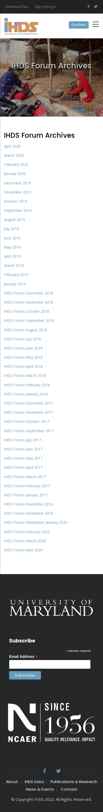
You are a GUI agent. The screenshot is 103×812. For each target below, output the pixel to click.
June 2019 (12, 238)
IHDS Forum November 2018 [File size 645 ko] (28, 302)
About (12, 781)
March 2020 (14, 155)
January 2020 (15, 173)
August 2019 (14, 219)
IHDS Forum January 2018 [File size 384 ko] (26, 394)
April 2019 (12, 256)
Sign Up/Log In (45, 6)
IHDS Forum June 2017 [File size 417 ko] (23, 449)
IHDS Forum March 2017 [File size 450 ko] (25, 476)
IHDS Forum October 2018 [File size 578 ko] (26, 311)
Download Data (16, 6)
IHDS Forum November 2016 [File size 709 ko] (28, 513)
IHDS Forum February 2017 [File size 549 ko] (27, 485)
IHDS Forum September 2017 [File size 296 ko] (29, 430)
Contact (78, 25)
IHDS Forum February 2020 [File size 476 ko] (27, 531)
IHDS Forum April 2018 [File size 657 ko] (23, 366)
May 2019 (12, 247)
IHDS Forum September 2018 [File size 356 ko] (29, 320)
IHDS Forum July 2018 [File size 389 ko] (22, 338)
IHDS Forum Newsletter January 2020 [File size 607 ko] (35, 522)
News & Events (40, 789)
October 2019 (15, 201)
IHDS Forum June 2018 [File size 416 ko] (23, 348)
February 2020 (16, 164)
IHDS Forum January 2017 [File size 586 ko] (26, 494)
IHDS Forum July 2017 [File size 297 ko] (22, 439)
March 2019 (14, 265)
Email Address (23, 656)
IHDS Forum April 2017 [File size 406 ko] (23, 467)
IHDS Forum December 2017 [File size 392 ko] (28, 403)
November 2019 (17, 192)
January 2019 (15, 283)
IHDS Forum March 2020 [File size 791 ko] (25, 540)
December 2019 (17, 183)
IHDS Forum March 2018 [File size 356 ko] (25, 375)
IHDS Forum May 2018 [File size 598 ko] (23, 357)
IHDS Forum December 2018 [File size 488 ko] (28, 293)
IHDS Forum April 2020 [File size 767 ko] (23, 550)
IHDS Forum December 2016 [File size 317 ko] (28, 504)
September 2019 (18, 210)
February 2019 (16, 274)
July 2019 (11, 228)
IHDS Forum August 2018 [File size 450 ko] (25, 329)
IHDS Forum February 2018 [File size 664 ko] (27, 384)
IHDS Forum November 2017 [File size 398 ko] (28, 412)
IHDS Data (34, 781)
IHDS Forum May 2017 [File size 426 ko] (23, 458)
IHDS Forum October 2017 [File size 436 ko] (26, 421)
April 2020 (12, 146)
